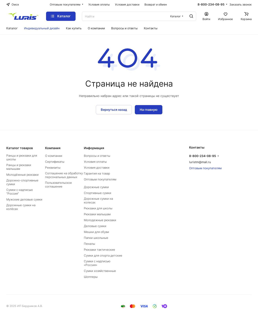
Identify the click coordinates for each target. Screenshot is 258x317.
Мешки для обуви (96, 232)
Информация (94, 148)
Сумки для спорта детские (103, 255)
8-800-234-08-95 (211, 4)
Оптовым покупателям (100, 179)
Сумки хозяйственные (100, 271)
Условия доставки (96, 167)
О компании (53, 156)
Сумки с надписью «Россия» (97, 263)
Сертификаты (54, 162)
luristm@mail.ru (200, 162)
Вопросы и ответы (97, 156)
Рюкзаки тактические (99, 249)
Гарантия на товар (97, 173)
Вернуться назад (114, 110)
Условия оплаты (95, 162)
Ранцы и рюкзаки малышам (18, 167)
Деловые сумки (95, 226)
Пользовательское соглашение (58, 184)
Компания (52, 148)
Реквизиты (52, 167)
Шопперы (91, 277)
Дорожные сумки (96, 187)
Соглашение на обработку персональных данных (64, 175)
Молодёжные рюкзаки (22, 175)
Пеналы (89, 244)
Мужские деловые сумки (24, 199)
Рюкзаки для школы (98, 208)
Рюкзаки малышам (97, 214)
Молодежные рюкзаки (100, 220)
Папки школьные (96, 238)
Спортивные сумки (97, 193)
